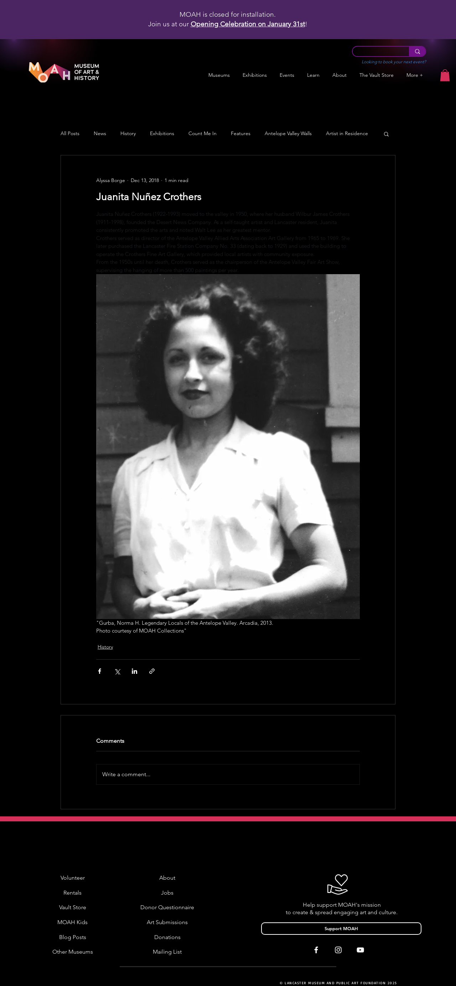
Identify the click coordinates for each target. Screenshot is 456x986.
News (100, 133)
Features (240, 133)
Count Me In (202, 133)
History (128, 133)
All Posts (70, 133)
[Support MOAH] (341, 928)
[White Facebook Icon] (316, 949)
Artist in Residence (347, 133)
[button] (254, 75)
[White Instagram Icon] (338, 949)
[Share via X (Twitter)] (117, 671)
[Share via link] (152, 671)
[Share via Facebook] (99, 671)
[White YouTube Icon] (360, 949)
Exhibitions (162, 133)
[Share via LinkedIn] (134, 671)
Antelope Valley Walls (288, 133)
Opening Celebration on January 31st (248, 24)
